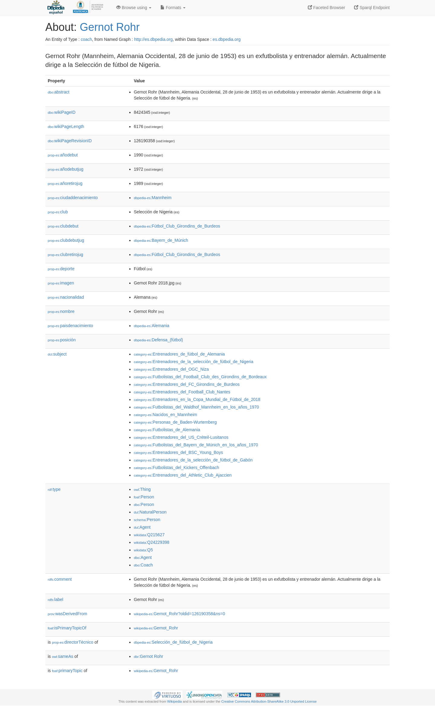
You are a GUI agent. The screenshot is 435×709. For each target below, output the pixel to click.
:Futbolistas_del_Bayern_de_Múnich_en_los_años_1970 (196, 444)
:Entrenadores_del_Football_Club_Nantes (182, 391)
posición (62, 339)
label (55, 599)
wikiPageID (62, 112)
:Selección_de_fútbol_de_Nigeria (173, 642)
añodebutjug (65, 169)
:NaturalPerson (150, 512)
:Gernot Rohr (148, 656)
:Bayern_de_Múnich (161, 240)
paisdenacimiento (70, 325)
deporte (61, 268)
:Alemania (151, 325)
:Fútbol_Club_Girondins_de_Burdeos (177, 226)
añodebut (63, 155)
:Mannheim (153, 197)
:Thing (142, 489)
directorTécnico (72, 642)
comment (60, 579)
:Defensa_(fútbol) (158, 339)
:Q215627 (149, 534)
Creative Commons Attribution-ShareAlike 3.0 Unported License (269, 701)
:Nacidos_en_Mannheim (165, 414)
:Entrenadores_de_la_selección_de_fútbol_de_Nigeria (193, 361)
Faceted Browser (326, 7)
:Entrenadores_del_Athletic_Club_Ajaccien (183, 475)
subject (57, 354)
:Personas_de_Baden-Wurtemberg (175, 422)
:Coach (143, 565)
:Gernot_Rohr (156, 627)
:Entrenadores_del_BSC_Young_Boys (178, 452)
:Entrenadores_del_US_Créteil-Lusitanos (181, 437)
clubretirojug (65, 254)
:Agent (142, 527)
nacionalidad (66, 297)
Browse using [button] (133, 7)
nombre (61, 311)
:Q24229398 (151, 542)
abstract (58, 92)
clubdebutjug (66, 240)
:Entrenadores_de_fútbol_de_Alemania (179, 354)
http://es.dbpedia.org (153, 39)
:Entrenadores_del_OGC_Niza (171, 369)
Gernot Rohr (110, 27)
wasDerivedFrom (67, 613)
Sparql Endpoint (372, 7)
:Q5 (143, 549)
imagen (61, 283)
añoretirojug (65, 183)
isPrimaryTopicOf (67, 627)
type (54, 489)
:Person (144, 496)
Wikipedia (174, 701)
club (58, 211)
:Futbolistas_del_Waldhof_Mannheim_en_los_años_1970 (196, 407)
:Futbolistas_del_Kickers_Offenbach (176, 467)
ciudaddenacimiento (73, 197)
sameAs (62, 656)
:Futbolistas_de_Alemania (167, 429)
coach (86, 39)
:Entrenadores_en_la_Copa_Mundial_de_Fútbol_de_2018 (197, 399)
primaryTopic (67, 670)
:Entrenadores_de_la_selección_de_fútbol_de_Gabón (193, 460)
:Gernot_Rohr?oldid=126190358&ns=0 (179, 613)
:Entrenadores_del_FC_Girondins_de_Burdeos (187, 384)
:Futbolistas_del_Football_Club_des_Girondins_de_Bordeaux (200, 376)
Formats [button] (172, 7)
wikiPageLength (66, 126)
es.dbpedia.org (227, 39)
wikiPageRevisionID (70, 140)
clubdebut (63, 226)
